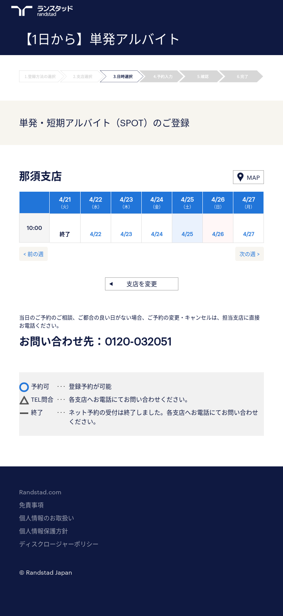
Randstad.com (40, 491)
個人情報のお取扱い (46, 517)
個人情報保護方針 (43, 531)
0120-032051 (138, 341)
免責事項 (31, 504)
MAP (253, 177)
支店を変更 (141, 283)
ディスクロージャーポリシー (59, 544)
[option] (157, 219)
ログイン (245, 12)
